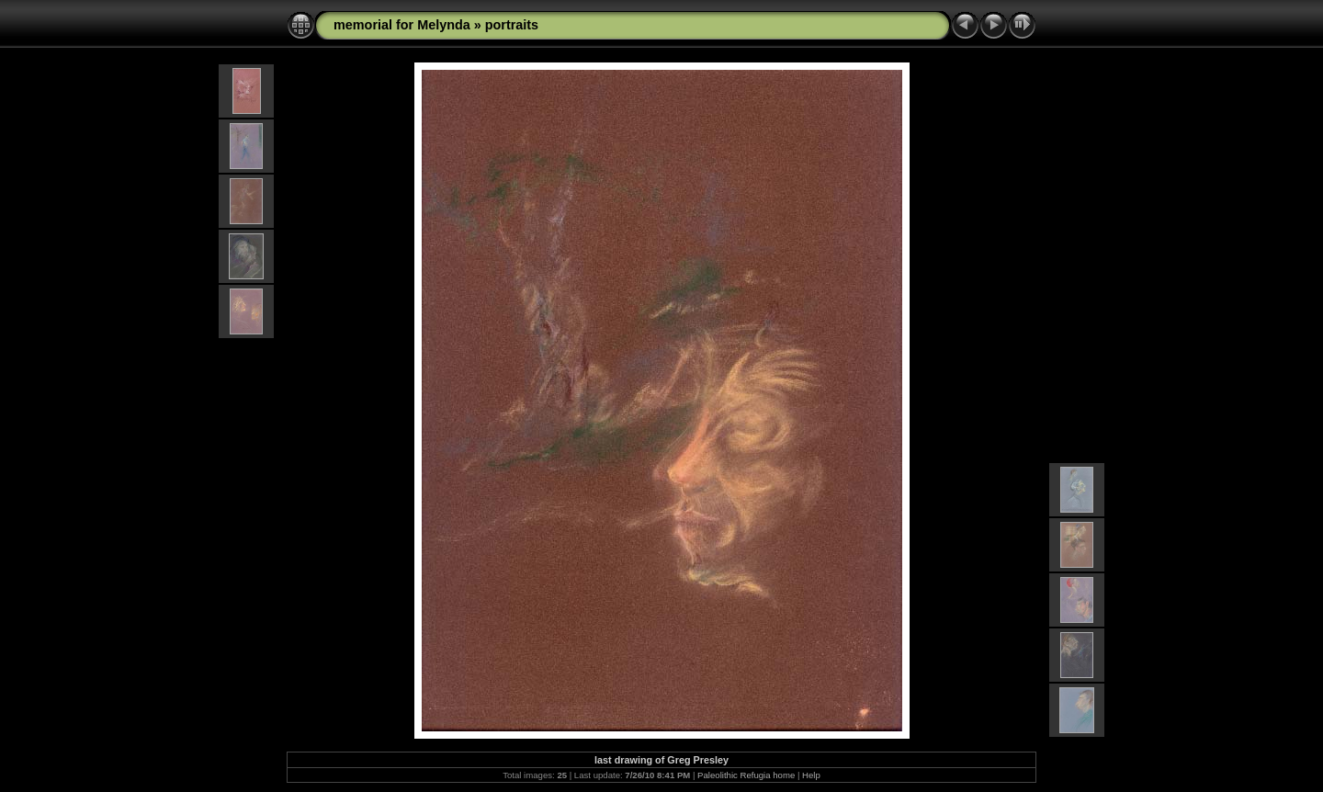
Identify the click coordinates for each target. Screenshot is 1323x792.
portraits (511, 24)
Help (811, 775)
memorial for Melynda (402, 24)
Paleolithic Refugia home (746, 775)
